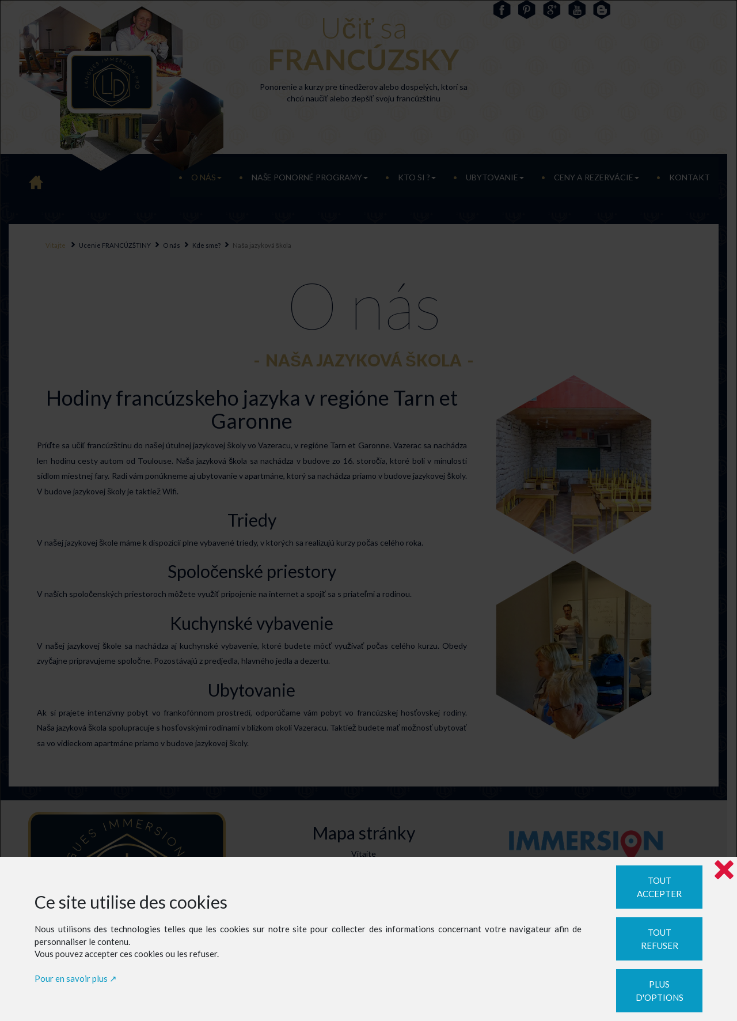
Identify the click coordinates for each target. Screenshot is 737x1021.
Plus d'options (659, 991)
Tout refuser (659, 939)
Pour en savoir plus (71, 978)
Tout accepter (659, 887)
